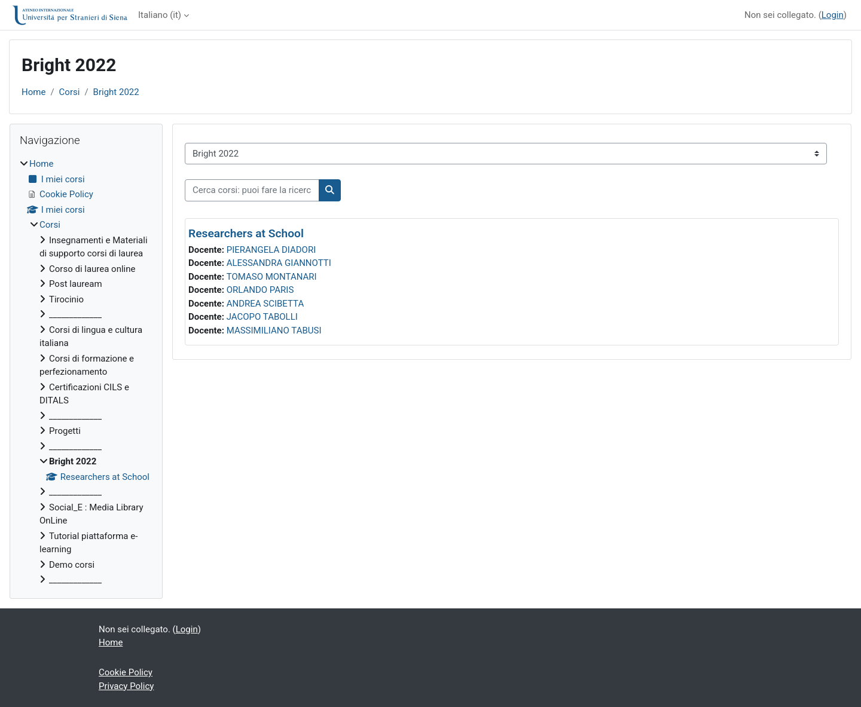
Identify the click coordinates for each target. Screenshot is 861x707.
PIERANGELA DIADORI (271, 249)
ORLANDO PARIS (260, 289)
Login (833, 15)
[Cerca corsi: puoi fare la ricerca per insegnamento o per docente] (252, 190)
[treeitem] (86, 372)
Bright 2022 (116, 92)
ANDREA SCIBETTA (265, 303)
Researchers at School (246, 233)
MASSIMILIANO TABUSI (274, 330)
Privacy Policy (126, 686)
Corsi (69, 92)
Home (33, 92)
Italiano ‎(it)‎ (159, 15)
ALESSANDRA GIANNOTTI (279, 263)
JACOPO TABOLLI (262, 316)
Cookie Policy (125, 672)
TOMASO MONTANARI (272, 276)
